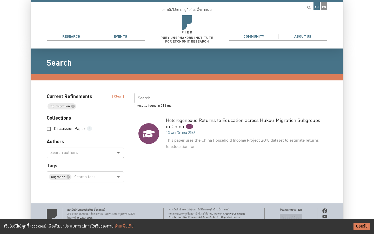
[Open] (118, 152)
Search (59, 63)
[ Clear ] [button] (118, 96)
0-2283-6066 (84, 218)
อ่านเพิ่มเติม (124, 226)
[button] (187, 24)
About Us (302, 36)
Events (120, 36)
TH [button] (317, 7)
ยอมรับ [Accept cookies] (362, 226)
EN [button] (324, 7)
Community (253, 36)
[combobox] (81, 152)
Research (71, 36)
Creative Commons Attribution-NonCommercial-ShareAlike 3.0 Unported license (207, 215)
